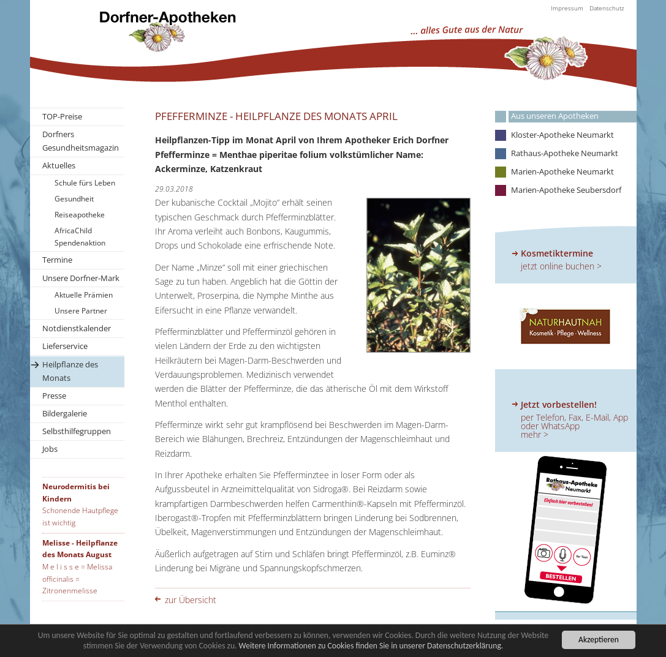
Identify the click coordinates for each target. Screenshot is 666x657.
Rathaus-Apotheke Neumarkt (564, 153)
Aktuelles (58, 165)
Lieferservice (65, 345)
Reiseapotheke (80, 214)
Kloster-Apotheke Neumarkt (562, 135)
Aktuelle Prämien (84, 295)
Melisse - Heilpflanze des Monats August (80, 549)
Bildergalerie (64, 413)
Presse (54, 395)
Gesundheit (74, 198)
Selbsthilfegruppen (76, 431)
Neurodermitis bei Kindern (76, 492)
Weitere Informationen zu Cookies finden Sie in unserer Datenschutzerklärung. (371, 646)
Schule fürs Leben (85, 183)
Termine (57, 259)
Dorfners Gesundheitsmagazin (80, 141)
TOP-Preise (62, 116)
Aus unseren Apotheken (555, 116)
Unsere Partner (81, 311)
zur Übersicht (190, 600)
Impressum (567, 8)
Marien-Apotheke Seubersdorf (566, 190)
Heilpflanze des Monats (70, 371)
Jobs (50, 448)
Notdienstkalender (76, 328)
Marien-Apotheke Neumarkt (562, 172)
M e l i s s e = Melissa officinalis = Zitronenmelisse (77, 578)
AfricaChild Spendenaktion (80, 236)
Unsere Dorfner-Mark (80, 277)
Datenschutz (606, 8)
